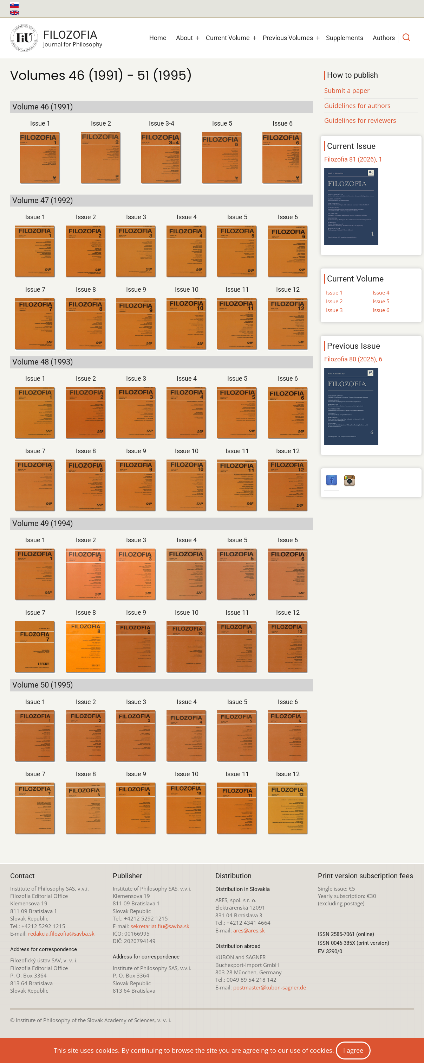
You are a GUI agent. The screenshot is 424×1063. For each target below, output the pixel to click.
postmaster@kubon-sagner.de (269, 987)
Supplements (344, 38)
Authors (384, 38)
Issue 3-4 (161, 123)
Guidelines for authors (357, 105)
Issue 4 (187, 217)
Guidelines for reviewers (360, 120)
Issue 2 (101, 123)
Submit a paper (347, 90)
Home (158, 38)
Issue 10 (186, 289)
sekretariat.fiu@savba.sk (160, 926)
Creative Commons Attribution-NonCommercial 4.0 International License (255, 1041)
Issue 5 (222, 123)
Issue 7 (35, 289)
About (184, 38)
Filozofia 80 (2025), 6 (353, 359)
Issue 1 (40, 123)
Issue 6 (283, 123)
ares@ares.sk (249, 930)
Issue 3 (136, 217)
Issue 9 (136, 289)
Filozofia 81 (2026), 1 (353, 159)
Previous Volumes (288, 38)
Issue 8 (86, 289)
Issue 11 (237, 289)
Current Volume (228, 38)
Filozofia (70, 35)
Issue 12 (288, 289)
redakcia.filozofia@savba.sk (61, 933)
